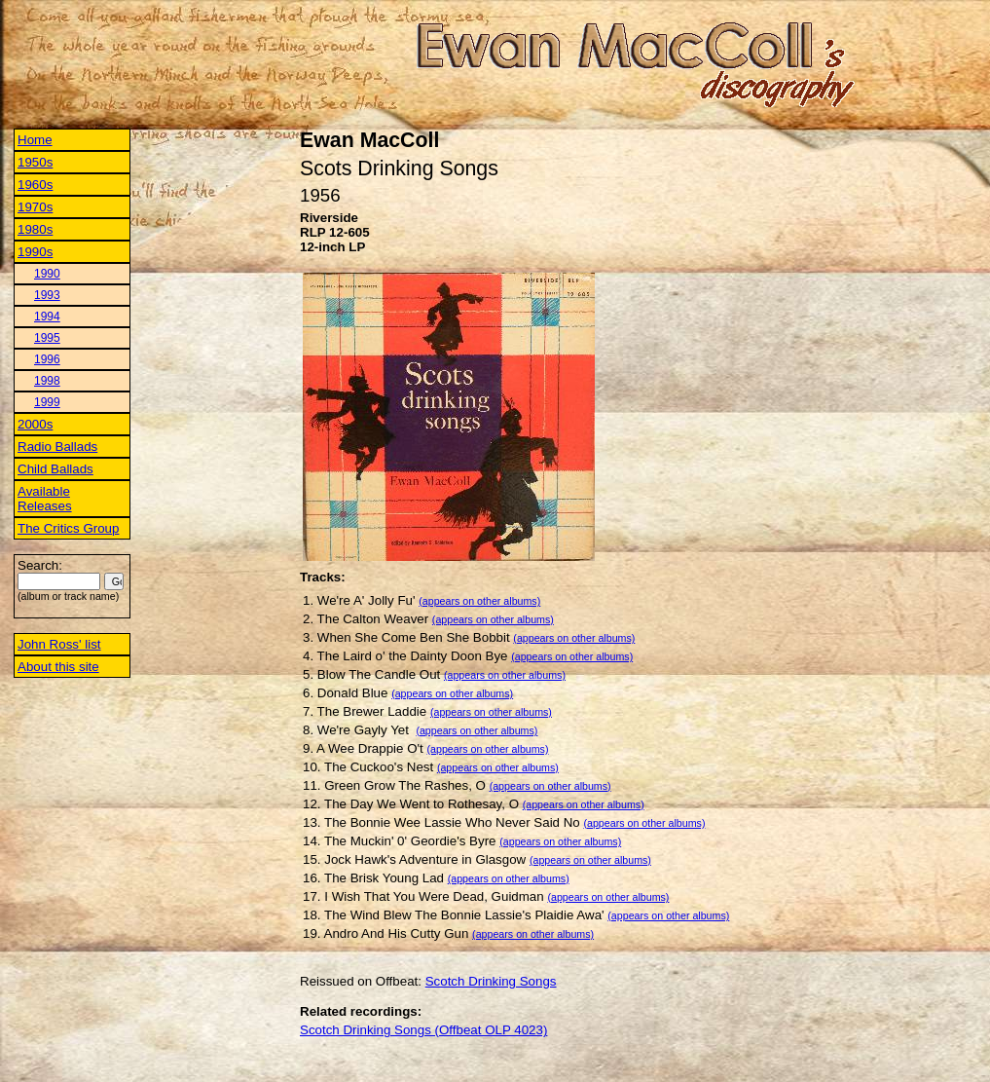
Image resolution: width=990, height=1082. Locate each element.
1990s (35, 251)
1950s (35, 162)
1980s (35, 229)
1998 (47, 381)
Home (35, 139)
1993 (47, 295)
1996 (47, 359)
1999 (47, 402)
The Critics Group (68, 528)
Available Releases (45, 498)
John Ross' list (59, 644)
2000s (35, 424)
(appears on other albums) (479, 601)
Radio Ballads (57, 446)
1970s (35, 207)
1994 (47, 316)
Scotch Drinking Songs (491, 981)
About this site (58, 666)
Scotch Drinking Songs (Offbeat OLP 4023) (423, 1030)
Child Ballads (55, 469)
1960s (35, 184)
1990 (47, 273)
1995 (47, 338)
